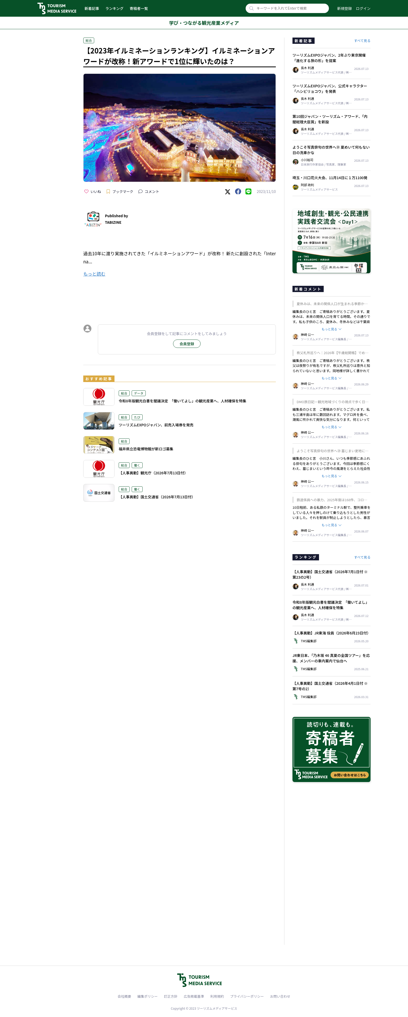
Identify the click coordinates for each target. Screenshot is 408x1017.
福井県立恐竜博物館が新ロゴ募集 (146, 448)
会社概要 (124, 996)
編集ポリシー (147, 996)
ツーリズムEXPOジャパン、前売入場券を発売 (156, 424)
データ (138, 393)
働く (137, 465)
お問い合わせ (280, 996)
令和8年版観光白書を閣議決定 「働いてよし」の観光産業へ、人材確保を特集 (182, 400)
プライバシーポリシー (247, 996)
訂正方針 (170, 996)
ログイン (363, 8)
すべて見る (362, 40)
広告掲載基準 (194, 996)
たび (137, 417)
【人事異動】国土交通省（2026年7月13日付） (157, 496)
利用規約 (217, 996)
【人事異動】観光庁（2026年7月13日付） (153, 472)
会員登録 (187, 343)
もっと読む (94, 273)
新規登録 (344, 8)
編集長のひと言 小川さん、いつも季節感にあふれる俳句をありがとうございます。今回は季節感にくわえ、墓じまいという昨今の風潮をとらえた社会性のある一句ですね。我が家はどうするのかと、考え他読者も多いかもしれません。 (331, 468)
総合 (89, 40)
